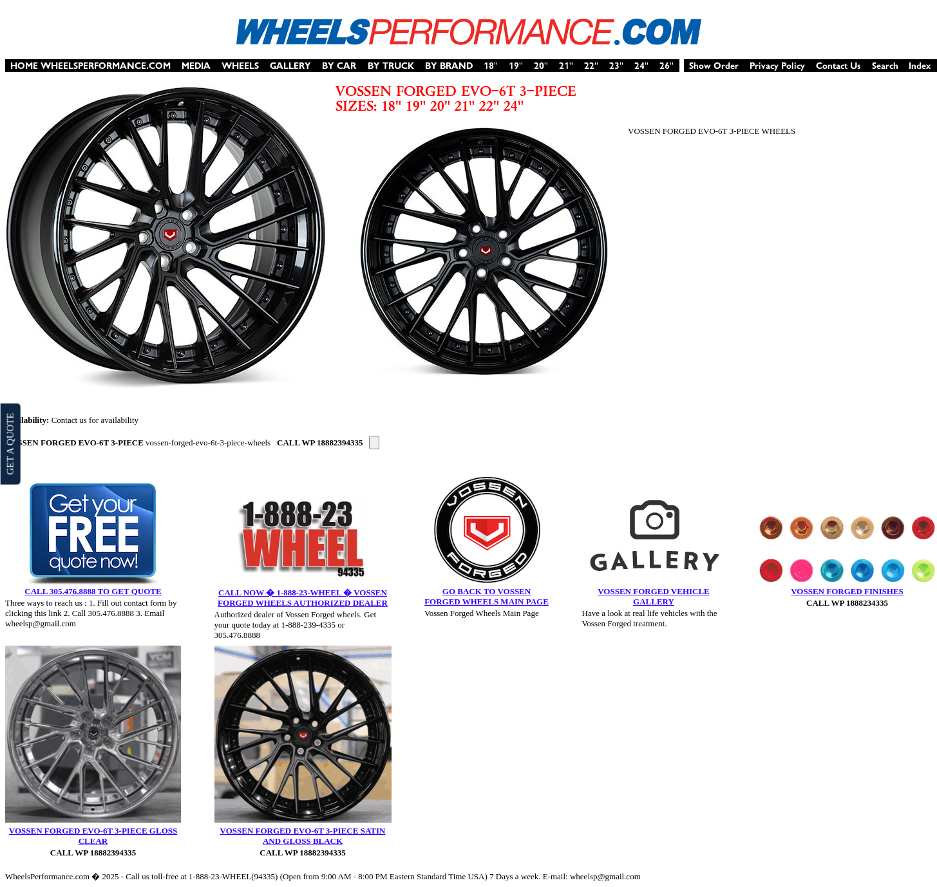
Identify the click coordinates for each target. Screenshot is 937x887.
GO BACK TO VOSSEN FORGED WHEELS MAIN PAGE (486, 596)
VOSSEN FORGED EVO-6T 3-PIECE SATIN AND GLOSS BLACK (303, 836)
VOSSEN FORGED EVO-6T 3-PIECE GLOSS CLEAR (93, 836)
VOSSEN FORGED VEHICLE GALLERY (654, 596)
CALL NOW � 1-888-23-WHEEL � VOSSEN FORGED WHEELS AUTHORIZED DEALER (303, 598)
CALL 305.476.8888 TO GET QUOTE (92, 591)
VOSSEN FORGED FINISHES (847, 591)
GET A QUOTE (10, 443)
